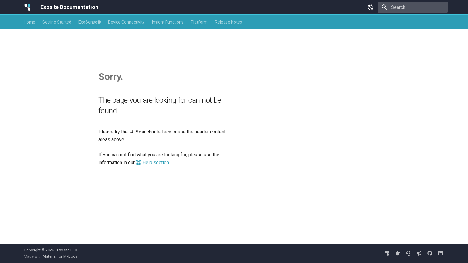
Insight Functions (168, 22)
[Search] (413, 7)
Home (29, 22)
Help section (152, 162)
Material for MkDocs (60, 256)
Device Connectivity (126, 22)
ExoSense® (89, 22)
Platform (199, 22)
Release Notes (228, 22)
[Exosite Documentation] (27, 7)
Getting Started (56, 22)
